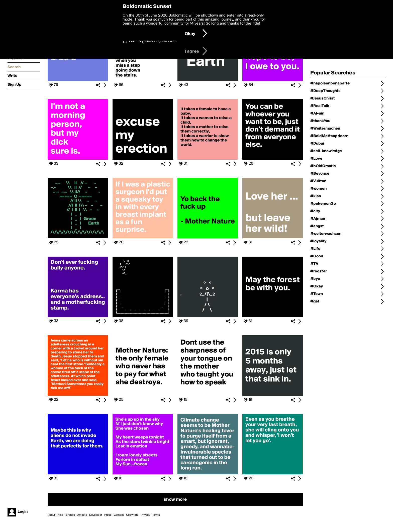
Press (108, 514)
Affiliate (82, 514)
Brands (70, 514)
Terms (156, 514)
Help (60, 514)
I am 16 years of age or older (153, 41)
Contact (119, 514)
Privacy (145, 514)
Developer (95, 514)
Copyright (132, 514)
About (51, 514)
